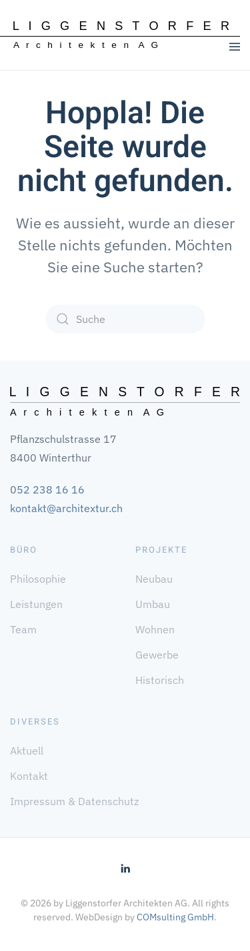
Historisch (159, 680)
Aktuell (26, 750)
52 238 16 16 (51, 489)
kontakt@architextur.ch (66, 508)
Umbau (152, 604)
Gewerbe (157, 654)
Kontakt (29, 776)
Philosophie (38, 578)
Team (23, 629)
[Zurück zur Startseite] (121, 35)
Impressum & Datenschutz (74, 801)
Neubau (154, 578)
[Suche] (125, 319)
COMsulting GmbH (175, 917)
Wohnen (155, 629)
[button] (234, 46)
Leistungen (36, 604)
